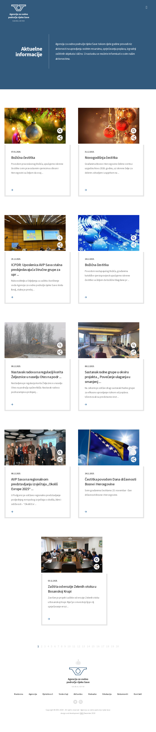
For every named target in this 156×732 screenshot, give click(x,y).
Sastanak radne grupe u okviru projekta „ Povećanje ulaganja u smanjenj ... (107, 377)
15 (93, 646)
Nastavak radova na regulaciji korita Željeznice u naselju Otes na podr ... (37, 374)
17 (102, 646)
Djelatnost (47, 694)
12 (78, 646)
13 (83, 646)
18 (107, 646)
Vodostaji (63, 694)
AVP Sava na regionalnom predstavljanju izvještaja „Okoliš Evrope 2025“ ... (34, 484)
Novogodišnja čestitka (101, 157)
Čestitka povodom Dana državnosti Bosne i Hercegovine (110, 481)
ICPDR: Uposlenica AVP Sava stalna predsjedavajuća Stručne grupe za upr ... (36, 269)
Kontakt (138, 694)
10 (69, 646)
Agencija (33, 694)
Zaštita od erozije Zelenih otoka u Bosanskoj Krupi (72, 589)
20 (117, 646)
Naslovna (18, 694)
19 (112, 646)
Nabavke (92, 694)
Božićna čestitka (23, 157)
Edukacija (106, 694)
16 (97, 646)
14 (88, 646)
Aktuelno (78, 694)
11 (73, 646)
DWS (81, 713)
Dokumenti (122, 694)
